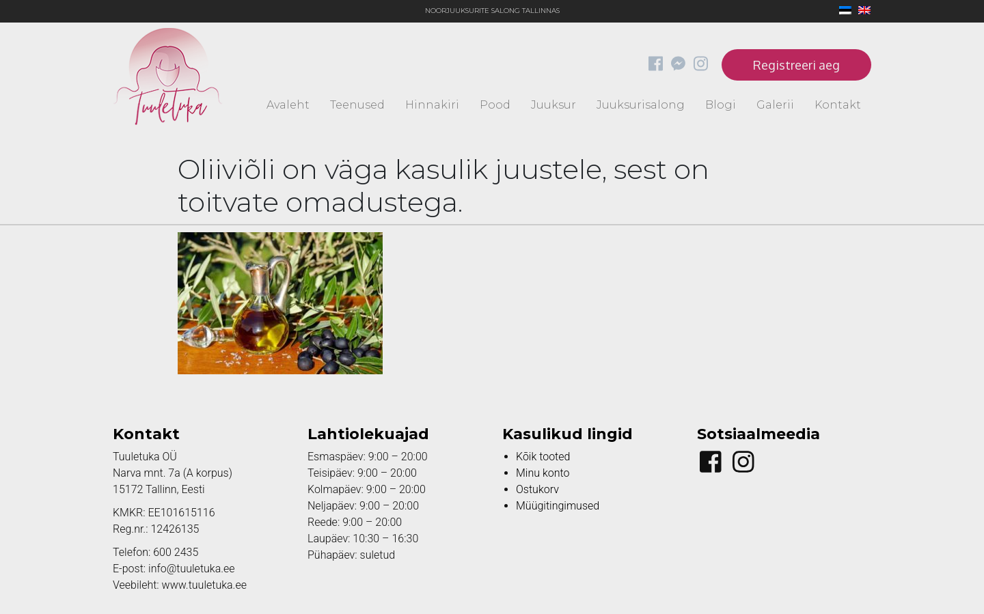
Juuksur (553, 104)
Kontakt (838, 104)
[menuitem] (841, 11)
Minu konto (542, 472)
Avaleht (288, 104)
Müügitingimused (557, 505)
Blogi (720, 104)
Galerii (775, 104)
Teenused (357, 104)
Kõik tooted (543, 456)
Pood (495, 104)
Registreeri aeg (796, 64)
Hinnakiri (432, 104)
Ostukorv (537, 489)
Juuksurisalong (641, 104)
